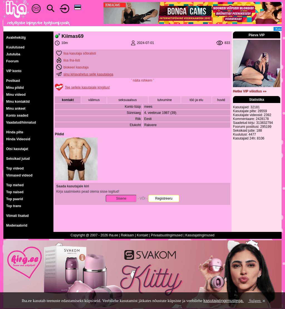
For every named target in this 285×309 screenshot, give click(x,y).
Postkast (13, 81)
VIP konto (13, 71)
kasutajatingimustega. (223, 300)
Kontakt (142, 235)
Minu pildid (15, 88)
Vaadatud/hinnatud (21, 122)
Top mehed (15, 185)
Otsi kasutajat (17, 149)
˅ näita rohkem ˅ (142, 80)
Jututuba (13, 54)
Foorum (12, 61)
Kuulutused (15, 47)
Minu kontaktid (18, 102)
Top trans (13, 206)
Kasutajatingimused (200, 235)
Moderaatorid (16, 225)
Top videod (15, 168)
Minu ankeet (15, 109)
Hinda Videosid (18, 139)
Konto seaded (17, 115)
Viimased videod (19, 175)
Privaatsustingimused (167, 235)
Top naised (14, 192)
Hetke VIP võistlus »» (250, 91)
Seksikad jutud (18, 159)
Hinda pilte (14, 132)
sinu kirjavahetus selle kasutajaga (88, 74)
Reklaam (127, 235)
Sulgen (257, 300)
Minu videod (16, 95)
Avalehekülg (16, 38)
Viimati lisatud (17, 216)
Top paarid (14, 199)
